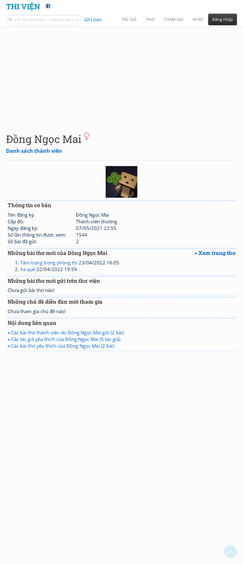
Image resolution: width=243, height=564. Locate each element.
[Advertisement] (121, 74)
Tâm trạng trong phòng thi (49, 262)
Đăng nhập (222, 19)
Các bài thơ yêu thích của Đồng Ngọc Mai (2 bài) (62, 346)
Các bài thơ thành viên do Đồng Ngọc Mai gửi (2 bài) (67, 332)
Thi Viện (23, 6)
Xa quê (27, 269)
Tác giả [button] (129, 19)
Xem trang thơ (216, 253)
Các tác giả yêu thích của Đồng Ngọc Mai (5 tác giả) (65, 339)
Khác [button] (198, 19)
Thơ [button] (150, 19)
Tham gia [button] (173, 19)
